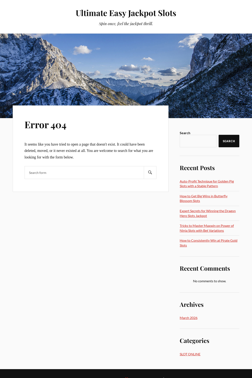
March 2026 (188, 318)
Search (185, 133)
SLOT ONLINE (190, 354)
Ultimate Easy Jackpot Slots (126, 12)
